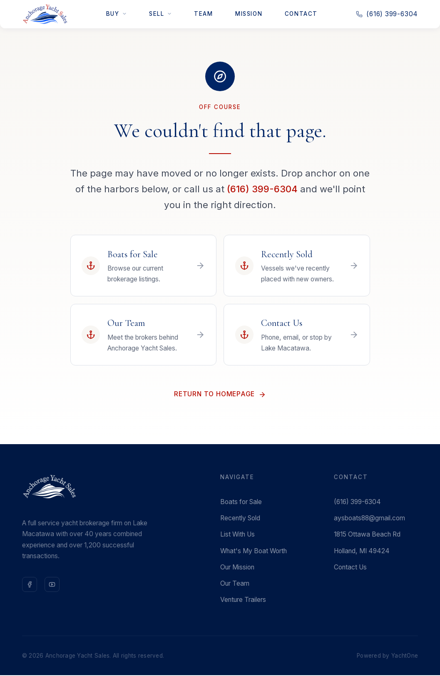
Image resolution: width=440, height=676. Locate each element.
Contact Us (350, 568)
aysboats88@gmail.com (369, 519)
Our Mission (237, 568)
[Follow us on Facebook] (29, 584)
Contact (301, 13)
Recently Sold (240, 519)
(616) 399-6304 (262, 188)
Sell (160, 13)
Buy (116, 13)
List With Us (237, 535)
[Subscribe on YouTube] (52, 584)
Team (203, 13)
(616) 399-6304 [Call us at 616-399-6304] (387, 14)
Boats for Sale (241, 503)
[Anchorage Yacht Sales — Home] (45, 14)
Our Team (234, 584)
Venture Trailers (243, 600)
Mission (248, 13)
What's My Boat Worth (253, 551)
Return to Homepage (220, 395)
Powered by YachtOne (387, 656)
